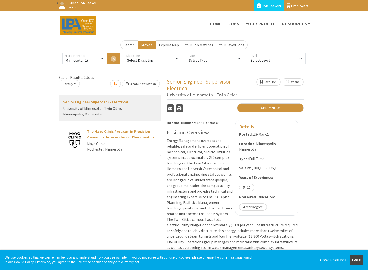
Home (216, 24)
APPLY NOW (270, 108)
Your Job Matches (199, 44)
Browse (147, 44)
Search (129, 44)
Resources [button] (294, 24)
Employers (297, 6)
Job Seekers (269, 6)
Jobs (233, 24)
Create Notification (141, 84)
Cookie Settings (333, 260)
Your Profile (261, 24)
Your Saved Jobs (231, 44)
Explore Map (169, 44)
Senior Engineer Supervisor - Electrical (95, 101)
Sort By (68, 84)
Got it (356, 260)
